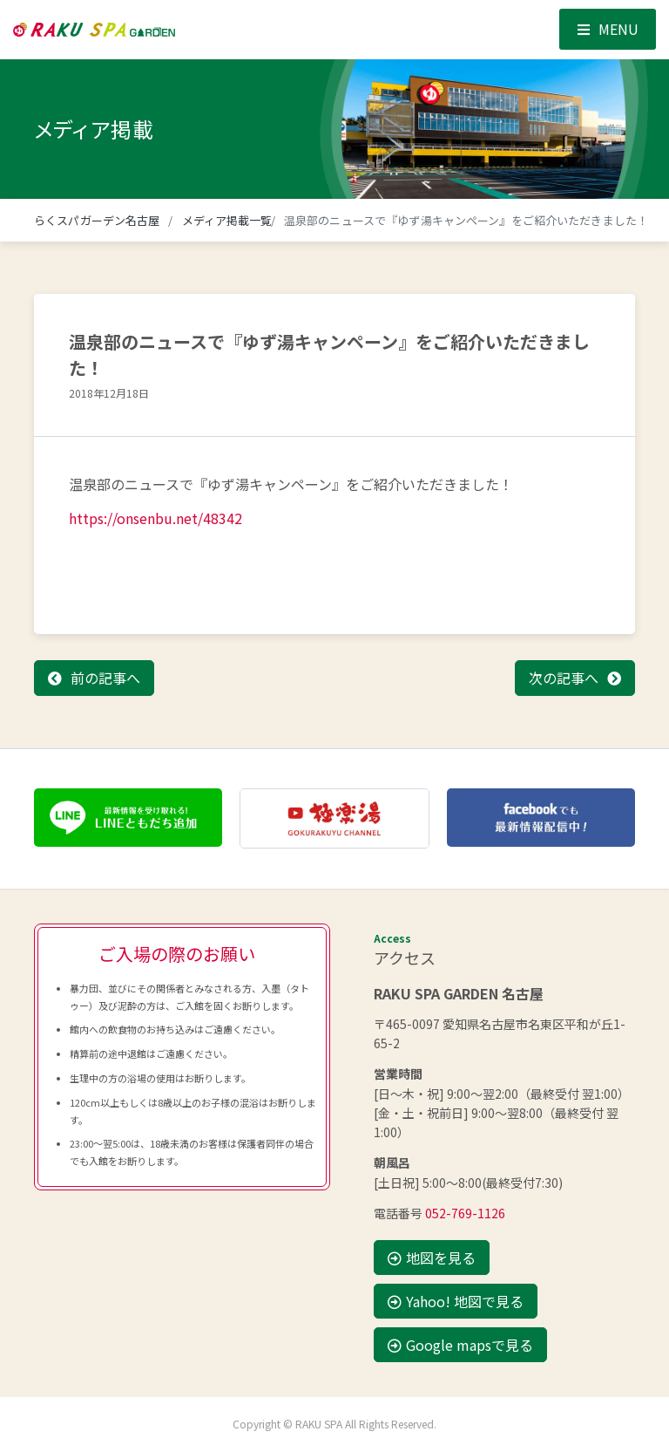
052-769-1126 (465, 1213)
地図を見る (432, 1257)
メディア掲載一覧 (227, 220)
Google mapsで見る (460, 1344)
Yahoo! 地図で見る (456, 1301)
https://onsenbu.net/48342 (155, 518)
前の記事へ (105, 677)
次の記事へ (563, 677)
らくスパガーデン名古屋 (96, 220)
